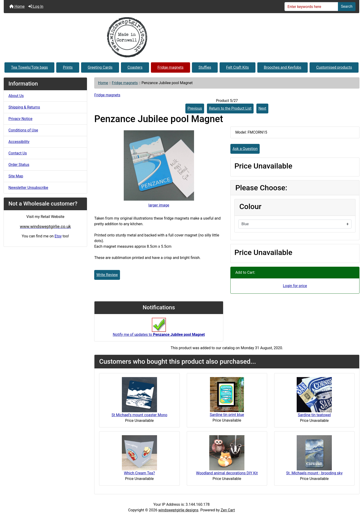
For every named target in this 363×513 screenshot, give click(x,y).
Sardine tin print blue (227, 414)
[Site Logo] (181, 37)
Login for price (295, 286)
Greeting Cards (100, 67)
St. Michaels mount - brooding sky (314, 473)
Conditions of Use (23, 130)
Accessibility (19, 141)
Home (17, 6)
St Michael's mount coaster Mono (139, 415)
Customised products (334, 67)
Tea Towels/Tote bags (29, 67)
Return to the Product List (230, 108)
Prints (68, 67)
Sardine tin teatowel (314, 415)
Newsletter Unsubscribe (28, 187)
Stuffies (204, 67)
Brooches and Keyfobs (282, 67)
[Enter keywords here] (311, 6)
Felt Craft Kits (237, 67)
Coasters (134, 67)
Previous (194, 108)
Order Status (18, 164)
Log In (35, 6)
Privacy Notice (20, 118)
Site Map (15, 176)
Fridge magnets (170, 67)
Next (262, 108)
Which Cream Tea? (139, 473)
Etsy (58, 236)
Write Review (107, 275)
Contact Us (17, 153)
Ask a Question (245, 148)
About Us (16, 96)
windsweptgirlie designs (178, 510)
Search (346, 6)
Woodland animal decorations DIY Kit (227, 473)
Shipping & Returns (24, 107)
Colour (250, 206)
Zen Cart (228, 510)
